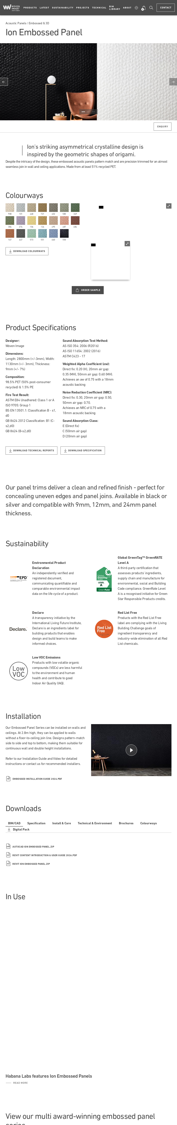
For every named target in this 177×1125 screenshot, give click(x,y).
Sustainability (62, 7)
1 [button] (83, 111)
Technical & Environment (95, 823)
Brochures (126, 823)
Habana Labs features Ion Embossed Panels (49, 1076)
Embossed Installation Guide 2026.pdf (34, 778)
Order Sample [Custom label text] (87, 290)
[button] (136, 7)
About (127, 7)
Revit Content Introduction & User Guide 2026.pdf (41, 855)
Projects (82, 7)
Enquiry (162, 126)
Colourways (148, 823)
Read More (20, 1082)
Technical (99, 7)
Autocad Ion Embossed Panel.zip (30, 847)
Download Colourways (27, 251)
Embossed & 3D (39, 23)
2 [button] (88, 111)
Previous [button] (4, 82)
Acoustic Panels (16, 23)
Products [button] (30, 7)
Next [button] (173, 82)
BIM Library (114, 7)
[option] (88, 81)
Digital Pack (18, 829)
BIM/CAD (14, 823)
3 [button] (93, 111)
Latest (44, 7)
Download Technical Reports (31, 450)
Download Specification (83, 450)
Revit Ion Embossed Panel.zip (28, 864)
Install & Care (61, 823)
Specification (36, 823)
